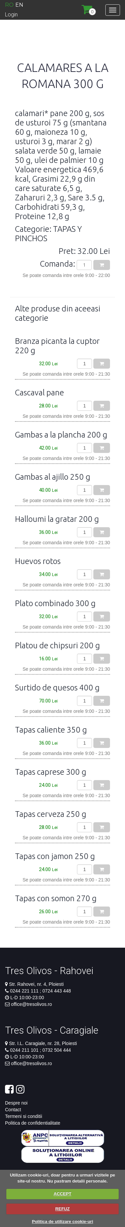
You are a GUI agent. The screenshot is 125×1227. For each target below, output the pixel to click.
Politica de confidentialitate (32, 1123)
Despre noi (16, 1103)
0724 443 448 (56, 991)
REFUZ (62, 1208)
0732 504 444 (56, 1050)
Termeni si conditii (23, 1116)
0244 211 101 (25, 1050)
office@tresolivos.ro (31, 1004)
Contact (13, 1109)
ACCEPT (62, 1193)
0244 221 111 (25, 991)
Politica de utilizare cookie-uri (62, 1221)
